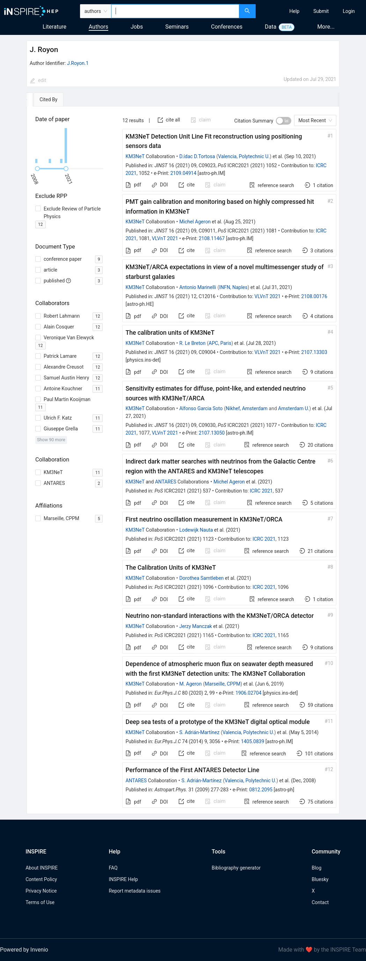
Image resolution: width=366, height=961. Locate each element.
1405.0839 (252, 741)
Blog (316, 868)
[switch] (283, 121)
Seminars (177, 26)
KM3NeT (135, 156)
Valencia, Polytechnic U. (244, 156)
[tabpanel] (183, 460)
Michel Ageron (195, 221)
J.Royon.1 (78, 63)
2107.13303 (314, 352)
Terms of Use (39, 902)
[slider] (37, 168)
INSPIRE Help (123, 879)
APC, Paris (219, 343)
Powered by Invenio (24, 949)
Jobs (137, 26)
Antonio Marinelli (197, 287)
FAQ (113, 868)
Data (270, 26)
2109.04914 (183, 173)
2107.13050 (212, 433)
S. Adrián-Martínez (199, 732)
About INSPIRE (41, 868)
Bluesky (320, 879)
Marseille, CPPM (222, 684)
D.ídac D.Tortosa (197, 156)
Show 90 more (51, 439)
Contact (320, 902)
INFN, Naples (233, 287)
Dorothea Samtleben (201, 578)
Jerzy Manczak (195, 626)
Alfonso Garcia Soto (200, 408)
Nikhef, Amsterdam (247, 408)
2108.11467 (212, 238)
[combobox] (175, 11)
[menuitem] (295, 11)
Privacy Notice (41, 891)
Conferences (226, 26)
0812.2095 (261, 789)
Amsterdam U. (293, 408)
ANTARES (165, 482)
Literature (54, 26)
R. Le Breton (192, 343)
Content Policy (41, 879)
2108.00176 (314, 296)
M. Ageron (190, 684)
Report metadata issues (134, 891)
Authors (98, 26)
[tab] (48, 99)
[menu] (312, 11)
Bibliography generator (236, 868)
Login (349, 11)
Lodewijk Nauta (196, 530)
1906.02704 (248, 693)
